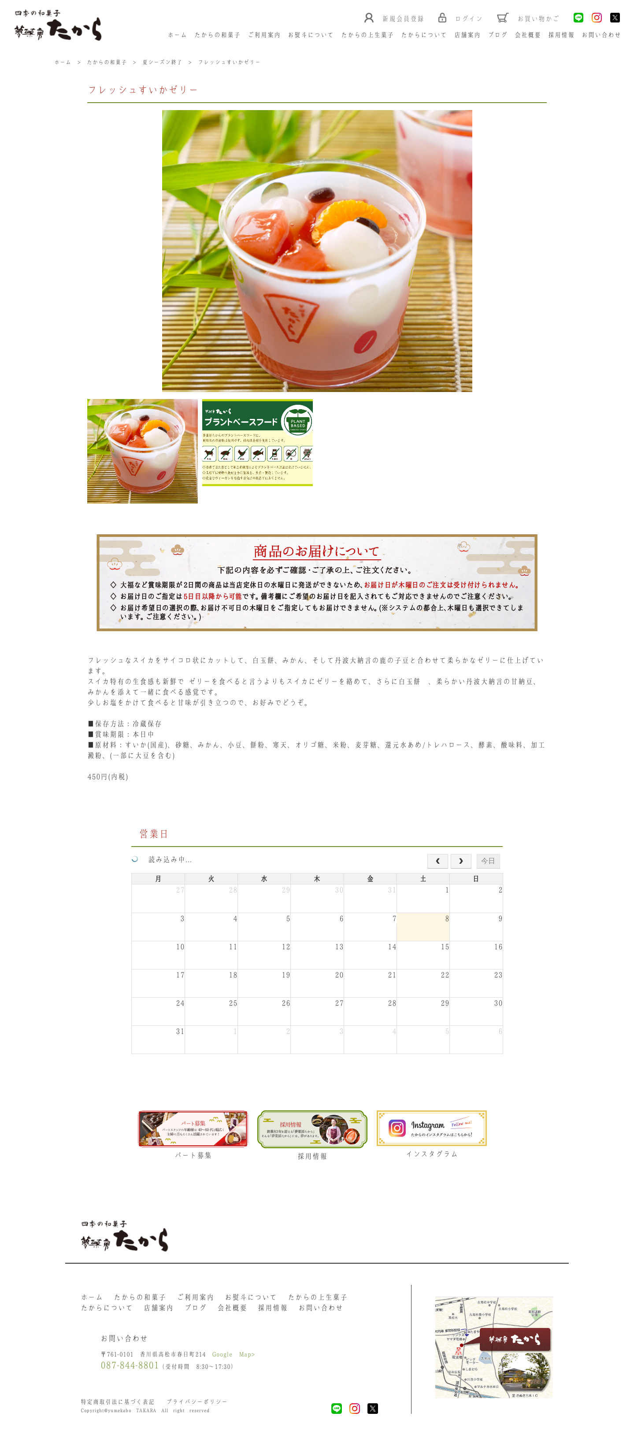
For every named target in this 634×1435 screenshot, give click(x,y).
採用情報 (561, 35)
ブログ (498, 35)
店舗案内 (467, 35)
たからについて (424, 35)
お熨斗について (311, 35)
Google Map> (233, 1354)
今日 (488, 861)
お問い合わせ (601, 35)
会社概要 (528, 35)
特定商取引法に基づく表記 (118, 1402)
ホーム (177, 35)
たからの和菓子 (217, 35)
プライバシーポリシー (197, 1402)
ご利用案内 (264, 35)
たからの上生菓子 (367, 35)
